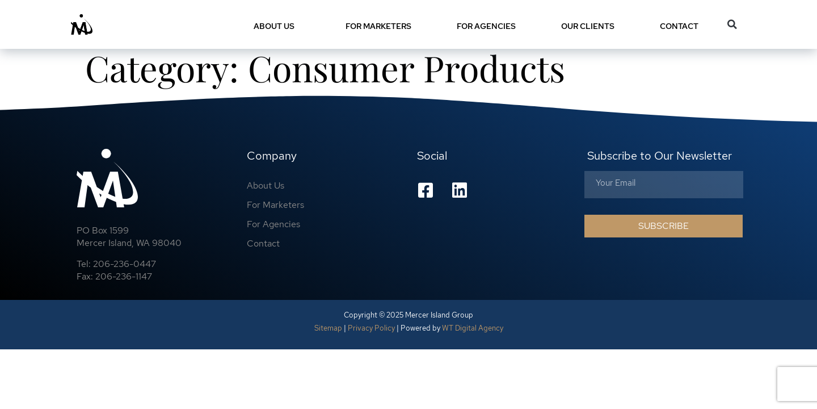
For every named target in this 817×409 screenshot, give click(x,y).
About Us (277, 26)
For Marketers (378, 26)
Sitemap (328, 331)
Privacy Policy (371, 331)
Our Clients (587, 26)
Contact (682, 26)
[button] (732, 24)
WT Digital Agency (472, 331)
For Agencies (486, 26)
